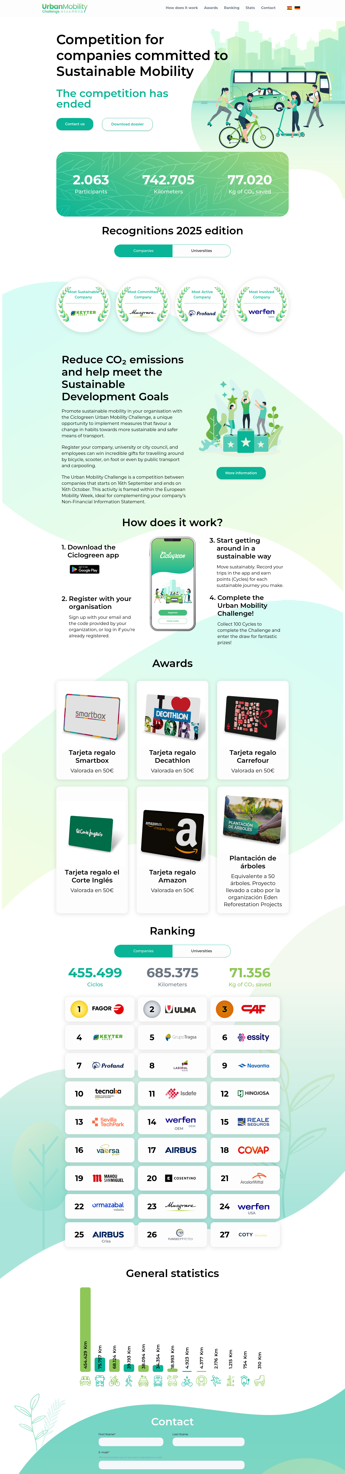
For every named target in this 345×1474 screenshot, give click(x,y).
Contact (268, 8)
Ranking (231, 8)
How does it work (182, 8)
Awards (211, 8)
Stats (250, 8)
